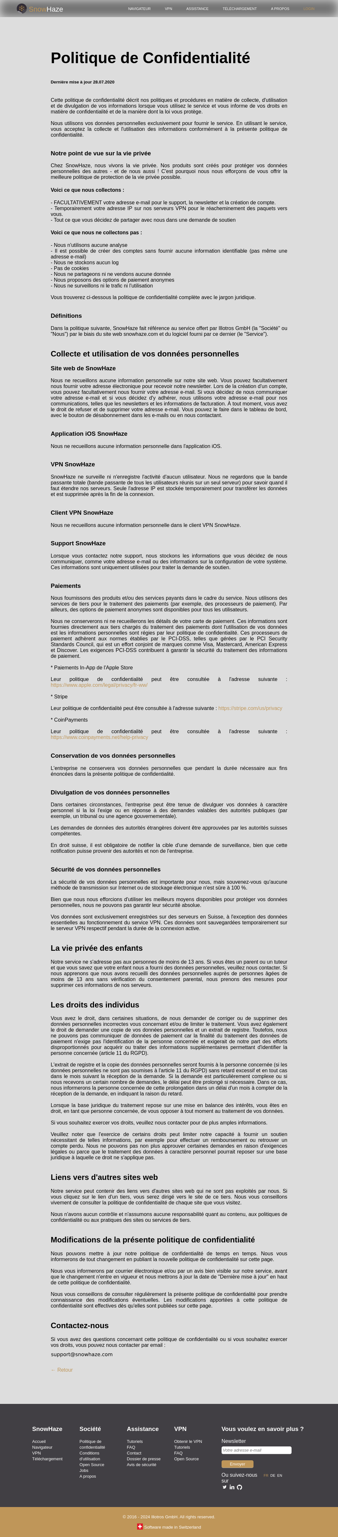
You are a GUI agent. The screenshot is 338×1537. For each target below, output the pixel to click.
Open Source (92, 1464)
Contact (134, 1453)
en (280, 1475)
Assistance (197, 8)
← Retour (62, 1370)
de (273, 1475)
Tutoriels (135, 1441)
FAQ (131, 1447)
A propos (280, 8)
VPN (168, 8)
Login (308, 8)
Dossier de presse (144, 1458)
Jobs (84, 1470)
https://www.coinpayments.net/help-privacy (99, 737)
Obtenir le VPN (188, 1441)
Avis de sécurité (141, 1464)
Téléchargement (240, 8)
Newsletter (234, 1441)
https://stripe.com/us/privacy (250, 708)
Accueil (39, 1441)
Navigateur (139, 8)
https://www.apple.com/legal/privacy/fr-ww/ (99, 685)
